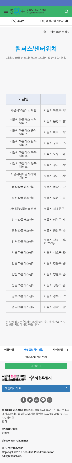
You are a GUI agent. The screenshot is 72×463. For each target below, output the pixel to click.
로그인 (18, 21)
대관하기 (36, 365)
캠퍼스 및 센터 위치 (36, 356)
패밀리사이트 (36, 388)
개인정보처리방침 (33, 349)
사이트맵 (58, 349)
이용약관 (9, 349)
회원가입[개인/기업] (54, 21)
